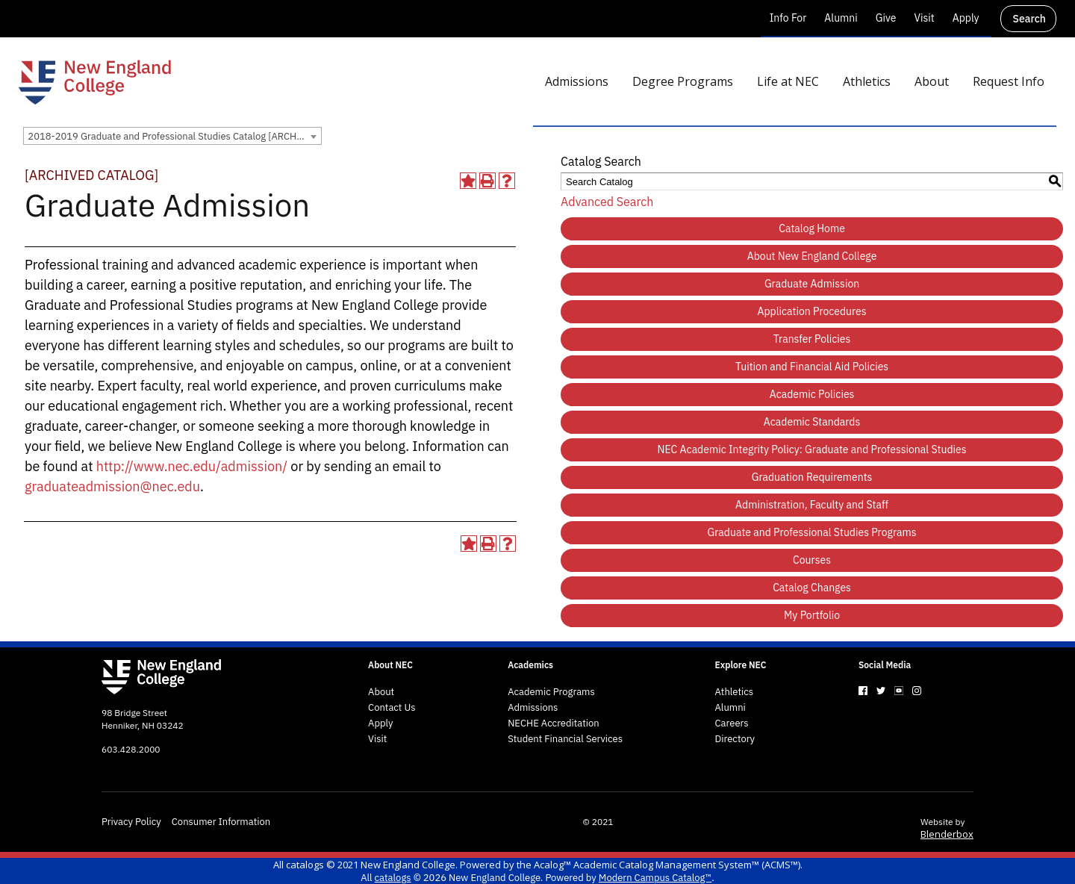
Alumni (840, 18)
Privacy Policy (131, 822)
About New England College (812, 256)
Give (886, 18)
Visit (924, 18)
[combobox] (172, 136)
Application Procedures (812, 311)
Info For (788, 18)
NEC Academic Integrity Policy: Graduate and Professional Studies (812, 449)
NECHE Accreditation (553, 723)
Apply (966, 18)
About (381, 692)
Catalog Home (812, 228)
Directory (735, 739)
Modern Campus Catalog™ (655, 877)
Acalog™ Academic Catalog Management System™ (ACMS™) (667, 864)
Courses (812, 560)
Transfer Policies (812, 339)
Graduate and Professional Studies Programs (812, 532)
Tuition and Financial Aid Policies (811, 366)
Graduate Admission (811, 283)
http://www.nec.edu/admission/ (191, 466)
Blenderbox (946, 834)
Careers (732, 723)
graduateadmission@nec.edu (112, 486)
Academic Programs (551, 692)
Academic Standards (812, 422)
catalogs (305, 864)
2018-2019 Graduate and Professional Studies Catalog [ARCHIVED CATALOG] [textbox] (174, 136)
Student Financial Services (565, 739)
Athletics (734, 692)
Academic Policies (812, 394)
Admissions (533, 708)
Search (1029, 19)
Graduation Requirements (812, 477)
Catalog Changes (812, 587)
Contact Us (392, 708)
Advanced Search (607, 201)
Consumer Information (221, 822)
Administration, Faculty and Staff (811, 504)
